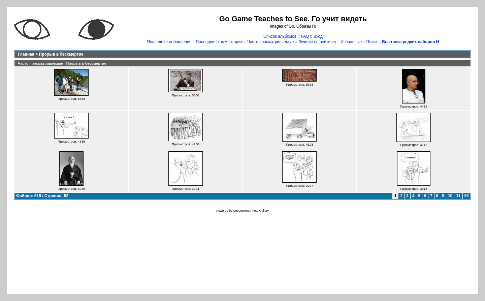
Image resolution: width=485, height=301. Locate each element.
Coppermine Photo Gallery (251, 210)
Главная (26, 54)
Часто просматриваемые (270, 41)
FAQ (305, 36)
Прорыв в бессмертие (61, 54)
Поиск (372, 41)
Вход (318, 36)
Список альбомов (279, 36)
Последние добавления (169, 41)
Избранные (351, 41)
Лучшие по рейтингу (317, 41)
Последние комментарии (219, 41)
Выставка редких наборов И (410, 41)
